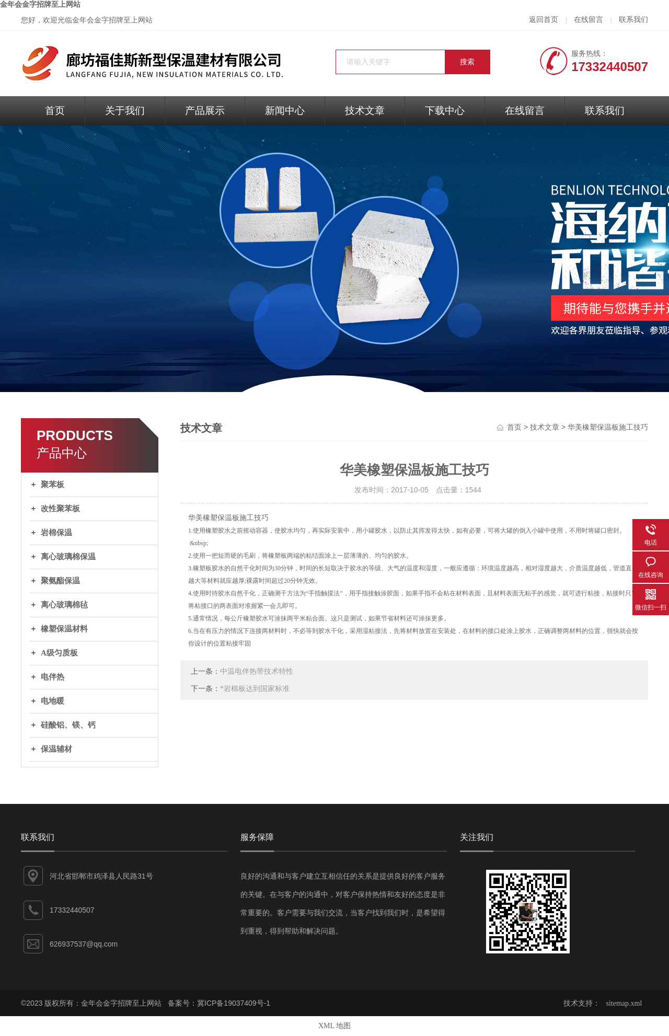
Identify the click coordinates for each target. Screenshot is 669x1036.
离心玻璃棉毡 (64, 605)
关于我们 (125, 110)
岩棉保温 (56, 532)
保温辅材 (56, 749)
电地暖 (52, 701)
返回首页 (543, 20)
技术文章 (365, 110)
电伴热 (52, 677)
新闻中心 (285, 110)
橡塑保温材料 (64, 629)
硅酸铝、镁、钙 (68, 725)
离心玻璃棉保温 (68, 556)
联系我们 (633, 20)
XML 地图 (334, 1026)
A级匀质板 (59, 653)
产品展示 (205, 110)
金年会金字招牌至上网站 (40, 4)
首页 (55, 110)
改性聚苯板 (60, 508)
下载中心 (445, 110)
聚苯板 (52, 484)
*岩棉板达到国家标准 (255, 689)
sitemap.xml (624, 1003)
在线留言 (588, 20)
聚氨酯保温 (60, 581)
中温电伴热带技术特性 (256, 671)
